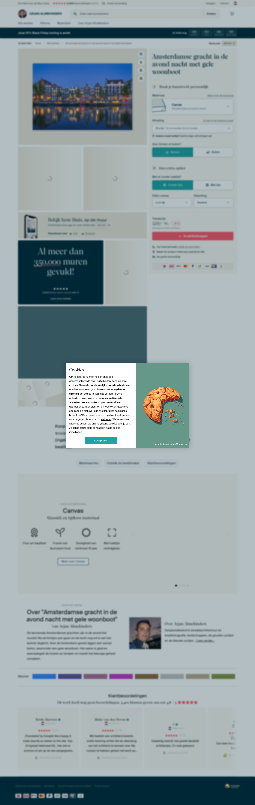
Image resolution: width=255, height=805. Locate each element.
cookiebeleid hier (78, 410)
